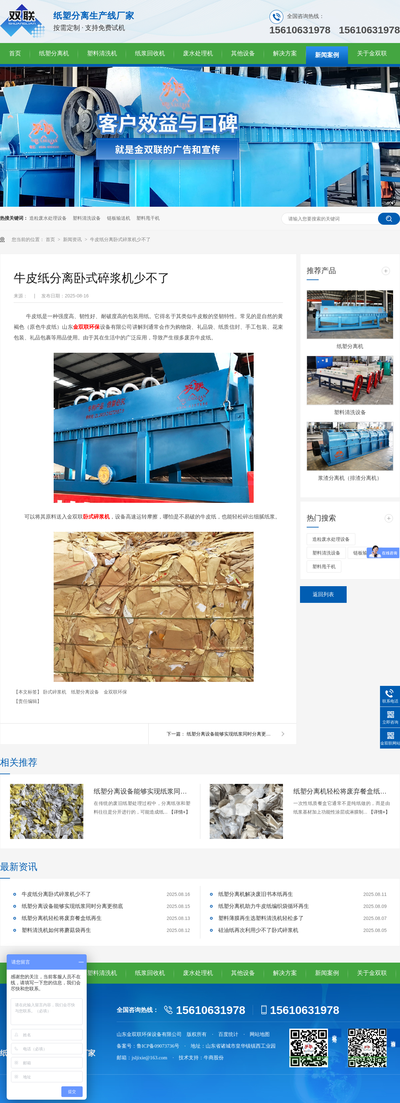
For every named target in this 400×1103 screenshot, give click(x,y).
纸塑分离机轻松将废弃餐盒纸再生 (341, 791)
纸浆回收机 (150, 53)
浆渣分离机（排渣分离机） (350, 478)
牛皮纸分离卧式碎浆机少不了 (120, 239)
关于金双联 (372, 53)
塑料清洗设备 (87, 218)
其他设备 (243, 53)
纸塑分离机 (54, 53)
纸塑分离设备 (85, 692)
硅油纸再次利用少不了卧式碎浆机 (258, 930)
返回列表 (323, 594)
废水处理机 (198, 53)
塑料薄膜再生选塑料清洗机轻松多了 (261, 918)
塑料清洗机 (102, 53)
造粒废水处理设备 (48, 218)
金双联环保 (115, 692)
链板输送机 (118, 218)
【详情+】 (179, 812)
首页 (15, 53)
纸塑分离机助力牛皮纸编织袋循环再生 (263, 906)
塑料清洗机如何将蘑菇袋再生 (56, 930)
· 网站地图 (257, 1034)
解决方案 (285, 53)
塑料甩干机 (148, 218)
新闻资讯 (73, 239)
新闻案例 (327, 55)
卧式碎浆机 (55, 692)
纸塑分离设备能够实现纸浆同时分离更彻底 (230, 734)
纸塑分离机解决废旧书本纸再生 (255, 894)
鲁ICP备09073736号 (158, 1046)
